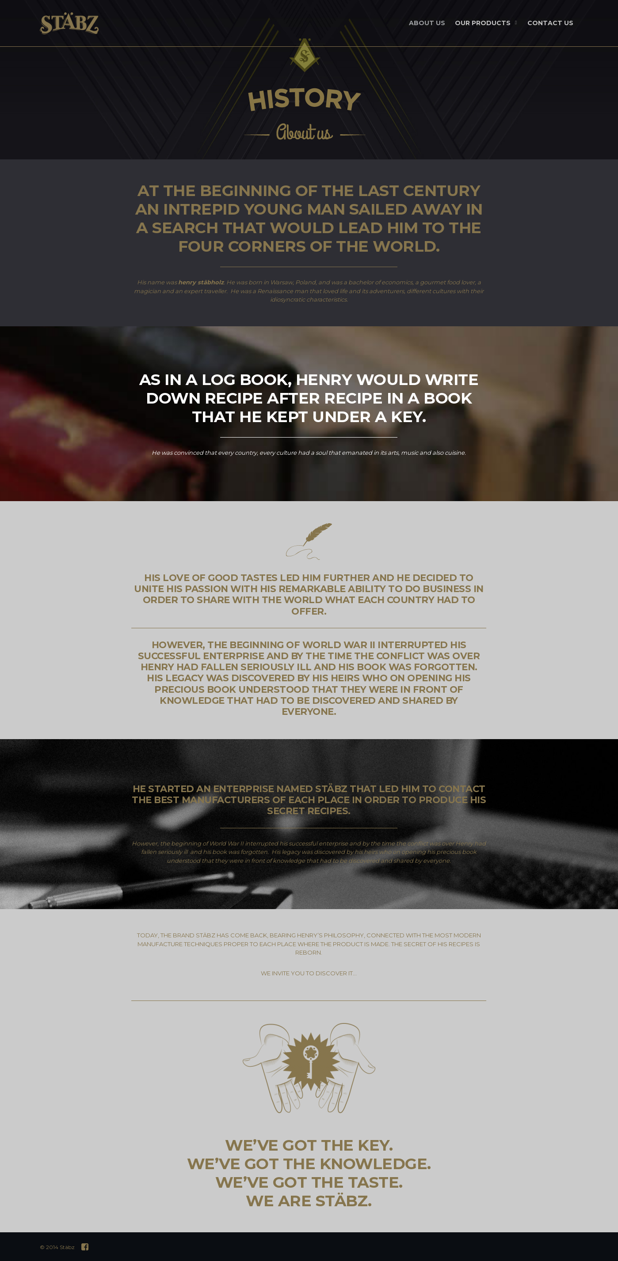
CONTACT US (550, 23)
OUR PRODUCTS (487, 23)
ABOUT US (427, 23)
